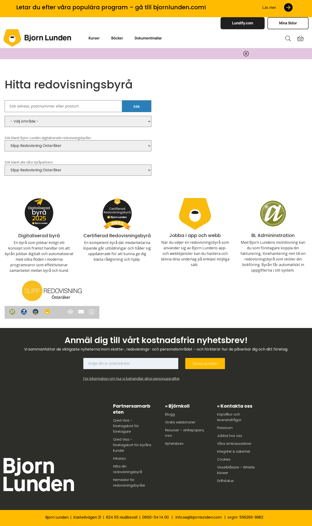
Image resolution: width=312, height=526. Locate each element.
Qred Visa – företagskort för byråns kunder (132, 445)
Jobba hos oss (229, 435)
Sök (136, 106)
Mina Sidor (288, 23)
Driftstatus (225, 480)
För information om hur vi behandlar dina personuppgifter (131, 378)
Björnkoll (179, 406)
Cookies (224, 459)
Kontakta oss (236, 406)
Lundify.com (242, 23)
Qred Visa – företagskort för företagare (126, 426)
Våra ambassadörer (234, 443)
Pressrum (225, 427)
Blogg (170, 414)
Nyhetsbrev (174, 443)
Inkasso (119, 458)
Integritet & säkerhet (233, 451)
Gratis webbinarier (180, 422)
